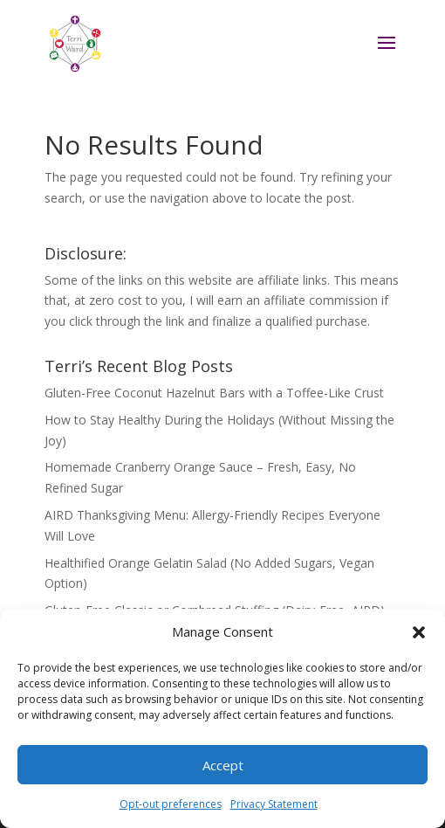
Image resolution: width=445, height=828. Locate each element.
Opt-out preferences (171, 804)
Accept (222, 765)
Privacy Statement (274, 804)
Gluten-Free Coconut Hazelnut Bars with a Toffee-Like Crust (214, 392)
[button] (419, 632)
